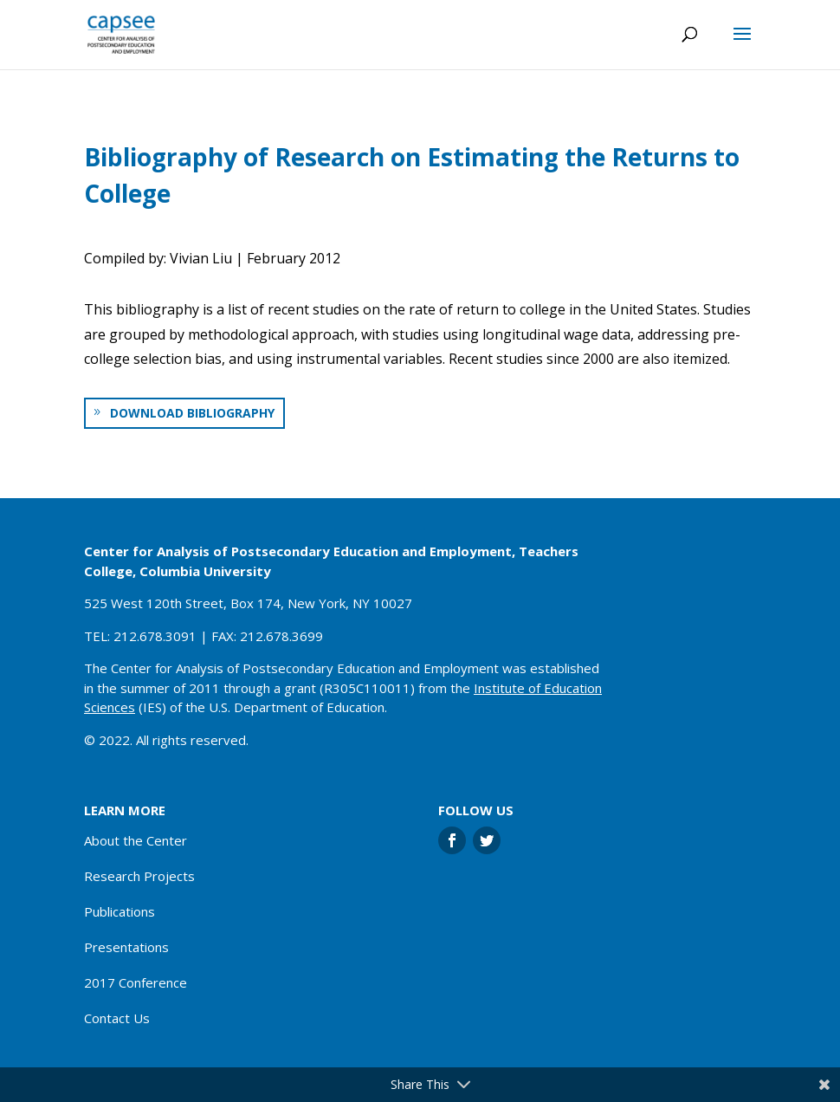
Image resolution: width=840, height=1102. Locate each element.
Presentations (126, 947)
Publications (119, 911)
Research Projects (139, 876)
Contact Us (117, 1018)
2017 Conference (135, 982)
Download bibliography (192, 413)
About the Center (135, 840)
